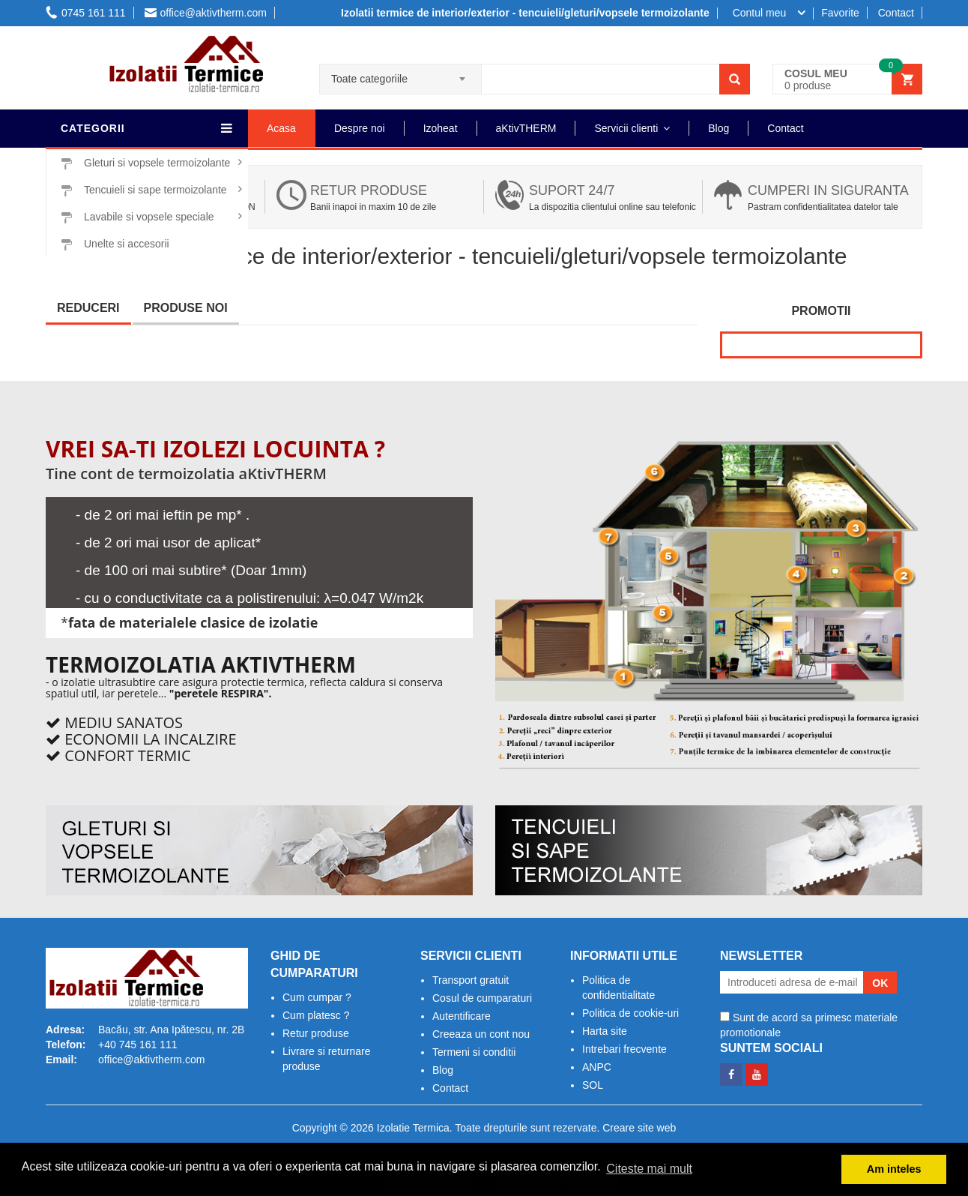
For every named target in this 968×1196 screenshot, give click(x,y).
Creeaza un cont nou (481, 1034)
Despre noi (359, 128)
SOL (592, 1085)
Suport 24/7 (571, 190)
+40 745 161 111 (138, 1045)
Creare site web (639, 1128)
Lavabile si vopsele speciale (137, 217)
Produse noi (186, 307)
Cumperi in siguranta (828, 190)
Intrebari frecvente (624, 1049)
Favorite (840, 13)
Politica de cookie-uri (630, 1013)
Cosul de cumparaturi (482, 998)
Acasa (281, 128)
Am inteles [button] (894, 1169)
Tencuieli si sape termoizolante (144, 190)
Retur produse (368, 190)
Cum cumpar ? (316, 997)
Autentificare (461, 1016)
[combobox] (400, 74)
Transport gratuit (470, 980)
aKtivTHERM (526, 128)
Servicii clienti (626, 128)
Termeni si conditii (473, 1052)
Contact (896, 13)
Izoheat (440, 128)
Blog (718, 128)
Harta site (604, 1031)
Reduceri (88, 307)
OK (880, 983)
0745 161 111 (86, 13)
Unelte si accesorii (115, 244)
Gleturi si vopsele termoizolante (145, 163)
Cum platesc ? (315, 1015)
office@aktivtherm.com (206, 13)
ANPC (596, 1067)
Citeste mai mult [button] (649, 1168)
